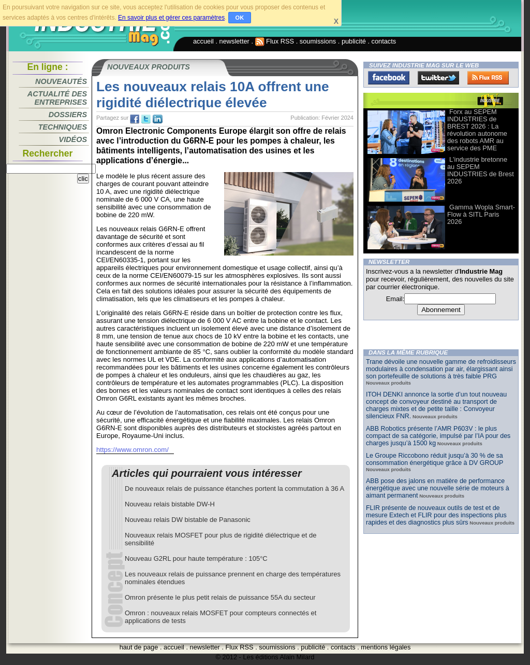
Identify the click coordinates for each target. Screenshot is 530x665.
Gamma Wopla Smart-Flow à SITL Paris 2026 (481, 214)
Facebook (388, 77)
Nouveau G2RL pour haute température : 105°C (196, 558)
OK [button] (239, 18)
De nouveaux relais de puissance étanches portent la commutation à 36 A (234, 488)
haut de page (139, 647)
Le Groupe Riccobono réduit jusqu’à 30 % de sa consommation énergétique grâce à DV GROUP (434, 459)
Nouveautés (61, 81)
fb (134, 119)
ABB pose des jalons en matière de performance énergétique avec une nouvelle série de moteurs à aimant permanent (437, 488)
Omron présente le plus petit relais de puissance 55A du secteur (220, 597)
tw (146, 119)
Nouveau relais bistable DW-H (170, 504)
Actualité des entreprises (57, 98)
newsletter (234, 41)
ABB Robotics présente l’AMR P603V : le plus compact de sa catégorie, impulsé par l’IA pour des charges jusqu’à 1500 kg (438, 436)
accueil (203, 41)
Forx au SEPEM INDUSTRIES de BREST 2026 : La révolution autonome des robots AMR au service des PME (477, 130)
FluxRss (488, 77)
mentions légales (385, 647)
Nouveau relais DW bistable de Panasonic (188, 519)
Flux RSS (275, 41)
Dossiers (68, 114)
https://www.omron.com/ (132, 450)
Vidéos (73, 139)
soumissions (318, 41)
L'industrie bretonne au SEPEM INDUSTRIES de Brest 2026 (480, 170)
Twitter (438, 77)
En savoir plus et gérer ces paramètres (171, 17)
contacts (384, 41)
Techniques (62, 127)
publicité (354, 41)
